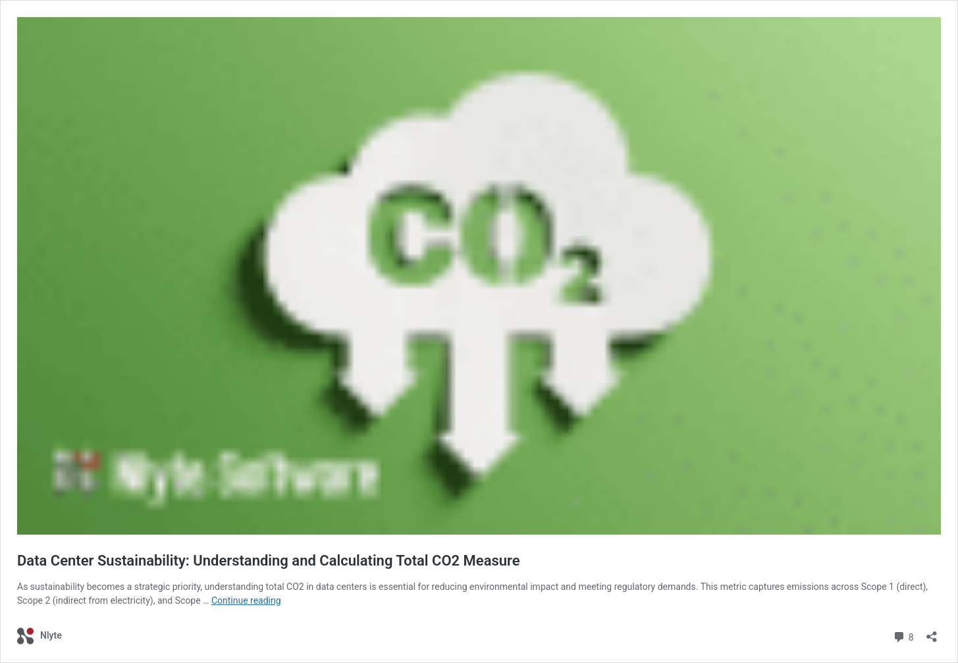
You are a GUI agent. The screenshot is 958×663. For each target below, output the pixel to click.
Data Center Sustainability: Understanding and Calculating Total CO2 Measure (268, 560)
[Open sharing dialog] (931, 632)
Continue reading (246, 600)
